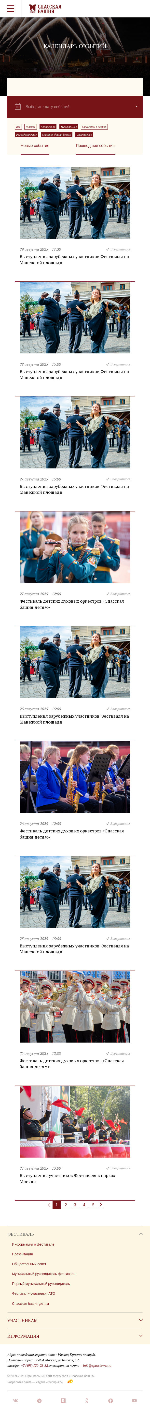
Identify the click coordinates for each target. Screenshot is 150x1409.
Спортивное (84, 134)
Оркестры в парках (94, 127)
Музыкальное (69, 127)
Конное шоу (48, 127)
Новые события (35, 146)
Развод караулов (26, 134)
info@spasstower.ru (97, 1365)
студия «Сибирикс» (49, 1382)
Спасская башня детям (56, 134)
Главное (30, 127)
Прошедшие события (95, 146)
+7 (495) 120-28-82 (34, 1365)
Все (18, 127)
